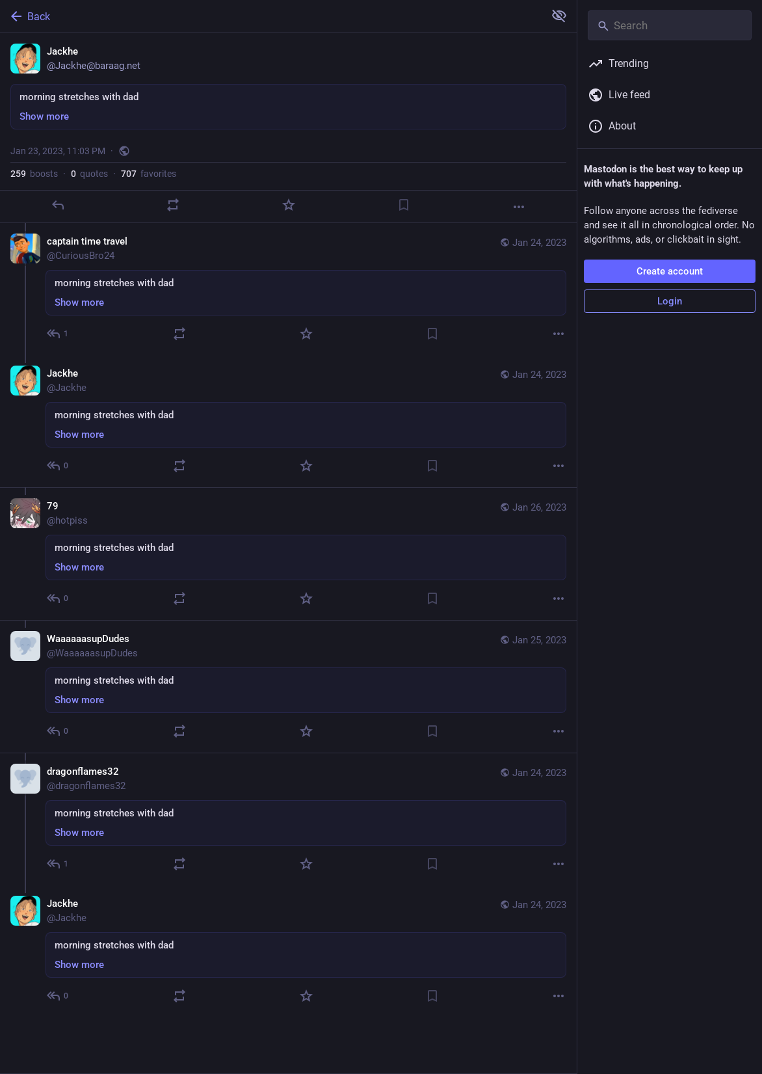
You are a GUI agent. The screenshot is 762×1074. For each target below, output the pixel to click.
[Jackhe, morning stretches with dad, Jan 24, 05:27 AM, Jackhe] (288, 421)
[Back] (271, 16)
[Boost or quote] (173, 205)
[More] (519, 207)
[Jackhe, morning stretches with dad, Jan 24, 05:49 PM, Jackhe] (288, 951)
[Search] (670, 25)
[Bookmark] (404, 205)
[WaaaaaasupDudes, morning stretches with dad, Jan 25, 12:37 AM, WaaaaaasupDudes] (288, 686)
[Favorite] (288, 205)
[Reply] (58, 205)
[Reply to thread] (58, 334)
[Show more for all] (559, 15)
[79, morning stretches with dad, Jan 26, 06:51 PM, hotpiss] (288, 553)
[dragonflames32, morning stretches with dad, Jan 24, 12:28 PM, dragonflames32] (288, 819)
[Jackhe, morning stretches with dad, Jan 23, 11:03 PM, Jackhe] (288, 128)
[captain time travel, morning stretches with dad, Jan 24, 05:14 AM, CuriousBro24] (288, 289)
